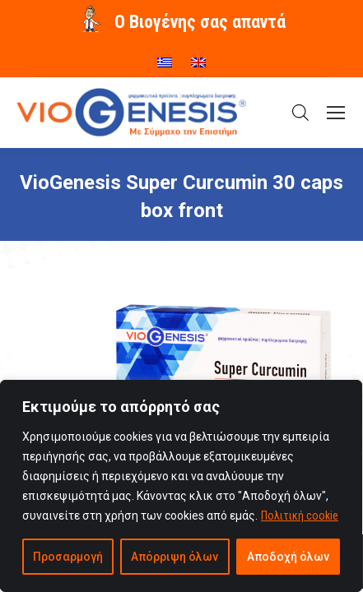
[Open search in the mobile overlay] (300, 112)
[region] (181, 486)
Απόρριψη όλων (174, 556)
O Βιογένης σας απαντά (200, 22)
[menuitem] (164, 56)
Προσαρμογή (68, 556)
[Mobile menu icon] (336, 112)
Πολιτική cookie (299, 515)
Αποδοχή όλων (288, 556)
